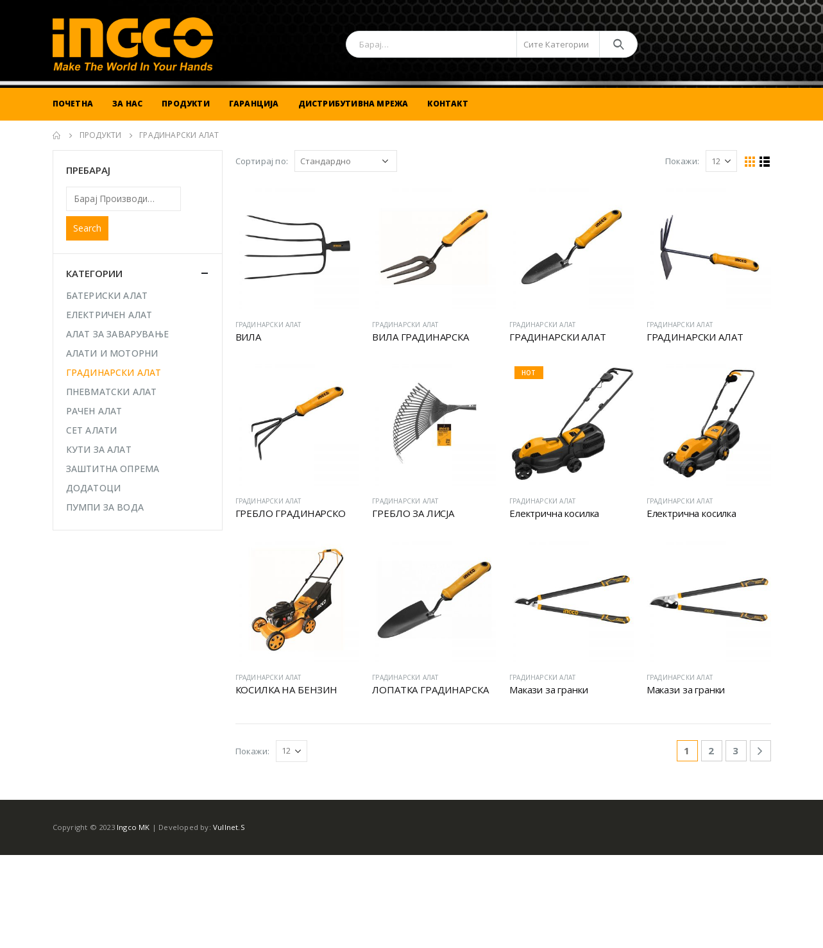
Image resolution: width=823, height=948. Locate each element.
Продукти (186, 103)
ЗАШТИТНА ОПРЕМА (113, 468)
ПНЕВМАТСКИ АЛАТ (111, 391)
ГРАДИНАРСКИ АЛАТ (268, 324)
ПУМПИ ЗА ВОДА (105, 507)
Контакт (447, 103)
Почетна (73, 103)
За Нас (127, 103)
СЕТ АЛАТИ (91, 430)
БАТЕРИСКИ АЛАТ (107, 295)
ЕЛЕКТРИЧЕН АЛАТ (109, 315)
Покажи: (682, 161)
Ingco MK (133, 827)
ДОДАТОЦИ (93, 488)
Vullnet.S (229, 827)
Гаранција (254, 103)
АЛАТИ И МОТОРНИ (112, 353)
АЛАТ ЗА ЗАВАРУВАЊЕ (117, 334)
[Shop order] (345, 161)
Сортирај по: (261, 161)
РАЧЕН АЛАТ (94, 411)
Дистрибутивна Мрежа (353, 103)
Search (87, 228)
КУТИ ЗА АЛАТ (99, 449)
